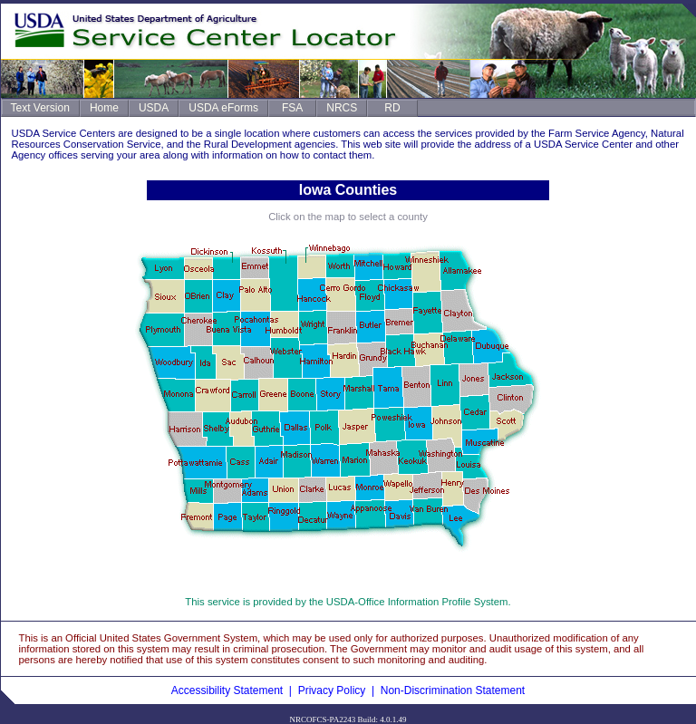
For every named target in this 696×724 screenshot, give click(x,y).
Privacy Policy (332, 690)
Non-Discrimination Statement (453, 690)
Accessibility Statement (227, 690)
